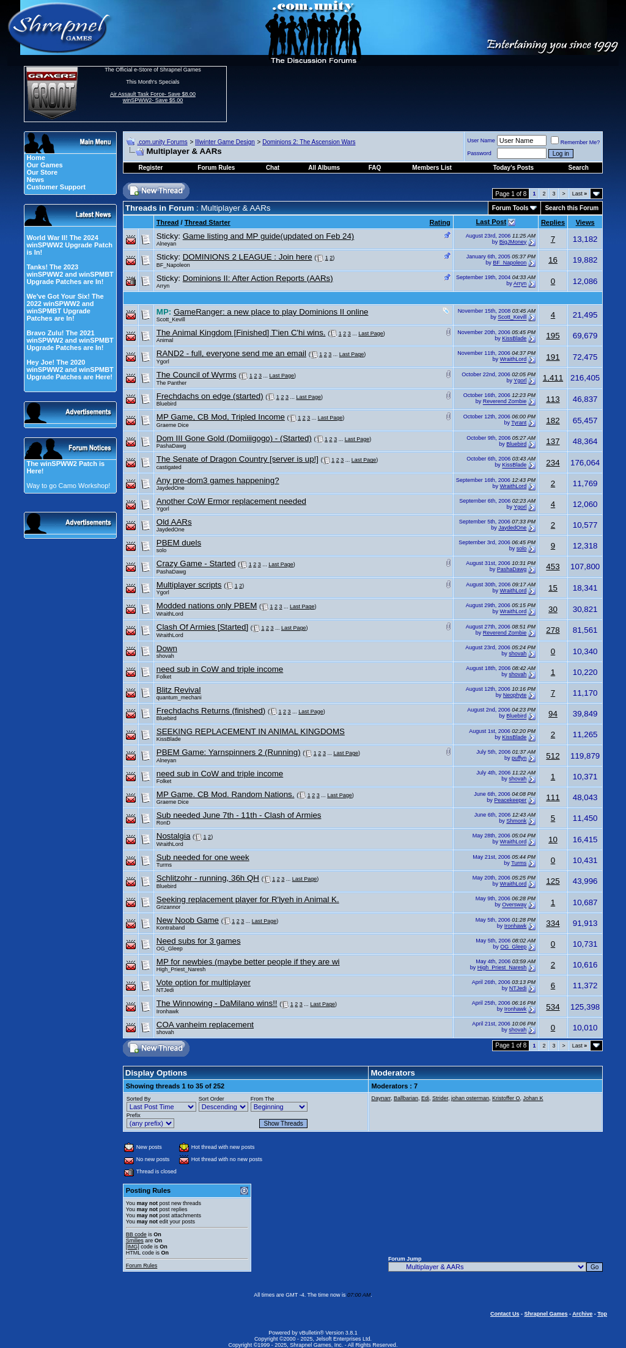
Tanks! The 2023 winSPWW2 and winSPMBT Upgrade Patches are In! (69, 274)
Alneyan (166, 244)
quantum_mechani (179, 697)
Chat (272, 167)
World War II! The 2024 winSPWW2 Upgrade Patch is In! (69, 245)
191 (552, 357)
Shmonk (516, 821)
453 (552, 566)
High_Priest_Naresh (181, 969)
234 (552, 462)
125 (552, 881)
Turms (164, 865)
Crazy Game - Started (196, 563)
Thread (167, 222)
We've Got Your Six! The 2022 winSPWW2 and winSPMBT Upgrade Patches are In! (64, 307)
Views (585, 222)
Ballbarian (406, 1098)
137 (552, 441)
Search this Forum (571, 208)
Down (166, 648)
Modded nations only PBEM (206, 605)
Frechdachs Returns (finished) (211, 710)
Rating (440, 222)
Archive (582, 1314)
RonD (163, 823)
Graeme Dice (172, 425)
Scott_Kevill (170, 319)
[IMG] (132, 1247)
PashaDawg (171, 446)
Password (479, 153)
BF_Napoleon (173, 265)
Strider (440, 1098)
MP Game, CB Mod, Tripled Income (220, 416)
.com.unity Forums (162, 142)
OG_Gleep (169, 948)
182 (552, 420)
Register (150, 167)
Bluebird (166, 404)
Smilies (135, 1240)
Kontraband (170, 928)
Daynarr (381, 1098)
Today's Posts (513, 167)
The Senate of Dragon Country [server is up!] (237, 459)
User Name (481, 140)
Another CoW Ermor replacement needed (231, 501)
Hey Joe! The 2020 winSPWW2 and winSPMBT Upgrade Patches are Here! (69, 370)
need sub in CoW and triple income (219, 669)
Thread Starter (207, 222)
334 (552, 923)
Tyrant (518, 423)
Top (602, 1314)
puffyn (519, 758)
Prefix (134, 1115)
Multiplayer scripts (189, 584)
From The (262, 1099)
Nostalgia (173, 835)
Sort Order (211, 1099)
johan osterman (470, 1098)
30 (553, 609)
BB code (136, 1234)
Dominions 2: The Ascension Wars (308, 142)
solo (161, 550)
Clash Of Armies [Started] (202, 627)
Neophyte (515, 695)
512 (552, 755)
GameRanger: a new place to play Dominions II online (271, 311)
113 (552, 399)
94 (553, 713)
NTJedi (165, 990)
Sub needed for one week (202, 857)
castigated (169, 467)
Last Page (370, 333)
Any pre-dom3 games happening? (217, 480)
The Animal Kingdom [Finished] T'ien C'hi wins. (241, 332)
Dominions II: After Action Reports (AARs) (258, 278)
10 (553, 839)
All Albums (324, 167)
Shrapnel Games (545, 1314)
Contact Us (505, 1314)
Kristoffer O (506, 1098)
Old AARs (174, 521)
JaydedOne (170, 488)
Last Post (491, 221)
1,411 (553, 377)
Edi (425, 1098)
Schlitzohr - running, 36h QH (207, 878)
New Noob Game (187, 920)
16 (553, 259)
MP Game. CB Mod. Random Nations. (225, 794)
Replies (553, 222)
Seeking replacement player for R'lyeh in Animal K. (247, 899)
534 (552, 1006)
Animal (165, 340)
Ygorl (162, 362)
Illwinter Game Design (225, 142)
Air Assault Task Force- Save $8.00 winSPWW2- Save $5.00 (153, 97)
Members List (431, 167)
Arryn (163, 286)
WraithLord (513, 360)
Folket (164, 677)
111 (552, 797)
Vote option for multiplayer (203, 982)
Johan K (533, 1098)
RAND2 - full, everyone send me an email (231, 353)
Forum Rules (142, 1265)
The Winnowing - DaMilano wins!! (217, 1003)
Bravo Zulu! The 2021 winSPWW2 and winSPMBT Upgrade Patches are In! (69, 340)
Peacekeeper (510, 800)
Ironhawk (515, 926)
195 (552, 335)
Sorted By (139, 1099)
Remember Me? (575, 142)
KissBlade (514, 338)
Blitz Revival (178, 689)
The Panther (171, 383)
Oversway (514, 905)
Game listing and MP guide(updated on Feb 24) (269, 236)
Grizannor (168, 907)
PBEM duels (178, 542)
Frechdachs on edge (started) (209, 396)
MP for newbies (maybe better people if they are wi (248, 961)
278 (552, 630)
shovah (165, 656)
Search (579, 167)
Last (579, 194)
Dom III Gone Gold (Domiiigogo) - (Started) (234, 438)
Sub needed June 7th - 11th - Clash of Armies (239, 815)
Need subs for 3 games (198, 940)
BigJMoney (513, 242)
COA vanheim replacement (205, 1024)
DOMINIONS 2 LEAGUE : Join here (247, 256)
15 (553, 587)
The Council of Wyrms (196, 374)
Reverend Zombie (505, 402)
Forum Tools (510, 208)
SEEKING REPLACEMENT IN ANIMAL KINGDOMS (250, 731)
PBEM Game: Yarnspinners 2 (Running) (228, 752)
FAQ (375, 167)
